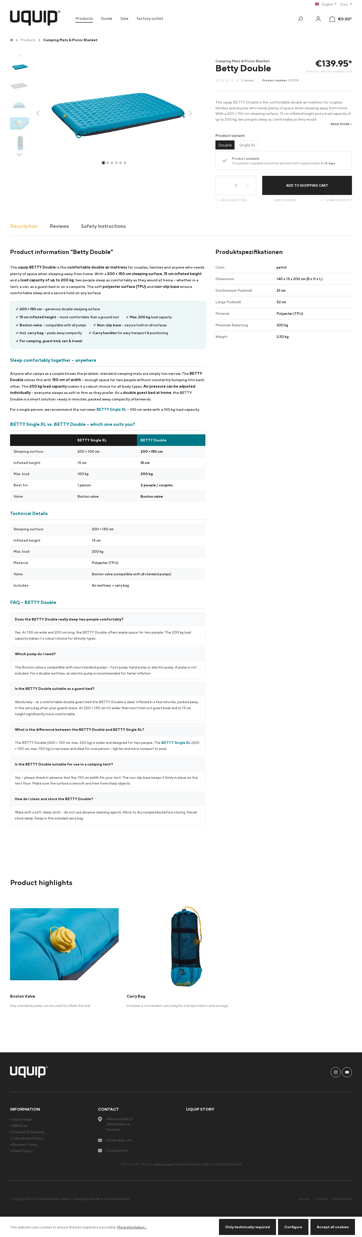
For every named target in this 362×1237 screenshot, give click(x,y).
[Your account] (318, 19)
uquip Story (200, 1109)
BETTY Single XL (111, 409)
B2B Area (19, 1125)
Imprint (304, 1199)
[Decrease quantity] (223, 185)
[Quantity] (236, 185)
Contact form (117, 1150)
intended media (116, 1199)
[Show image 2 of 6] (107, 163)
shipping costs (162, 1164)
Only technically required (247, 1227)
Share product (336, 200)
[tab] (23, 226)
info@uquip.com (119, 1140)
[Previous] (37, 113)
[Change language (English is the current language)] (326, 4)
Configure (293, 1227)
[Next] (190, 113)
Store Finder (22, 1119)
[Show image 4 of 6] (116, 163)
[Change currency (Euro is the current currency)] (346, 4)
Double (225, 144)
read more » (341, 124)
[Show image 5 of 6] (120, 163)
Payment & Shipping (28, 1132)
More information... (132, 1227)
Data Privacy (22, 1151)
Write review (283, 200)
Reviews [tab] (59, 226)
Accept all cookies (333, 1227)
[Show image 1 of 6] (103, 163)
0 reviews (247, 80)
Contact (321, 1199)
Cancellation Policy (27, 1138)
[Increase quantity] (248, 185)
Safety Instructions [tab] (103, 226)
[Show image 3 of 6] (112, 163)
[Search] (300, 19)
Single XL (247, 144)
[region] (102, 113)
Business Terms (24, 1144)
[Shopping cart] (340, 19)
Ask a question (230, 200)
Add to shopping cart (307, 185)
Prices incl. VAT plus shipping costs (329, 71)
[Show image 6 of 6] (124, 163)
